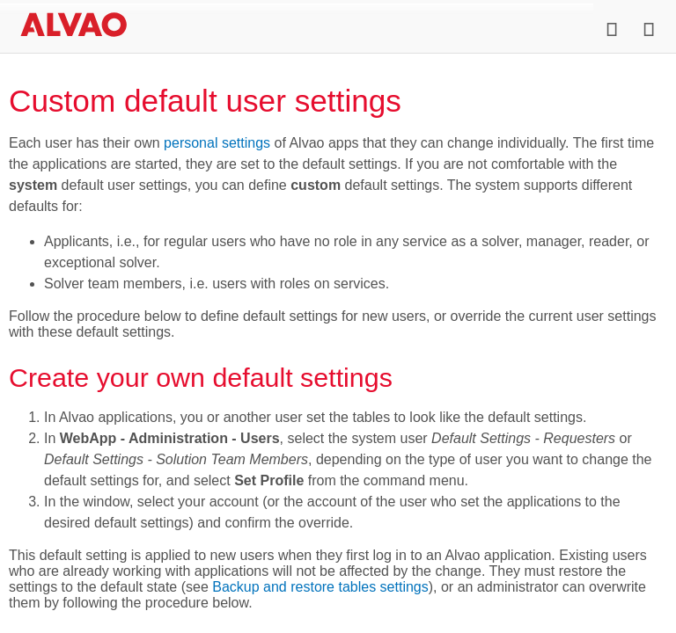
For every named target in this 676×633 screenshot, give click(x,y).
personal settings (217, 142)
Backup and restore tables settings (320, 586)
